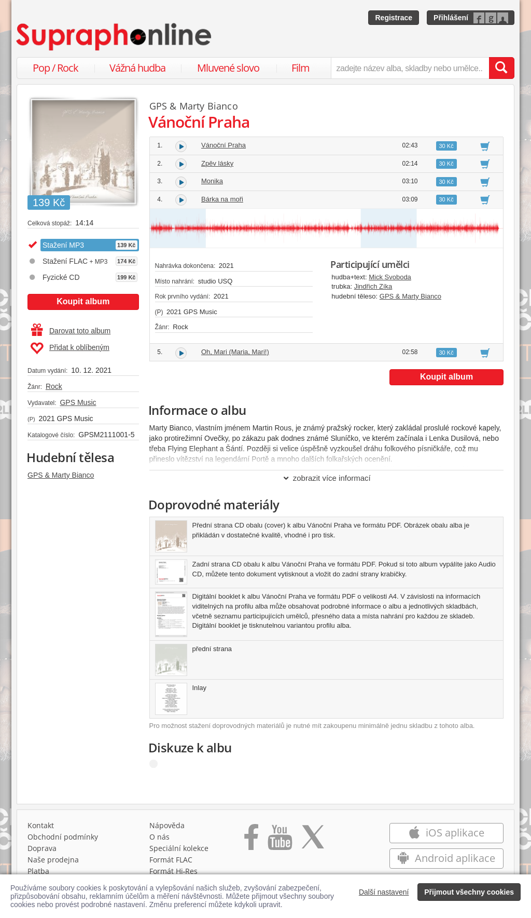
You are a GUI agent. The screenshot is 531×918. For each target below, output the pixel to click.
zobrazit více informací (326, 478)
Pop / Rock (55, 68)
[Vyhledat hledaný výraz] (501, 68)
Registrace (393, 18)
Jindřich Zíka (373, 286)
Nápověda (167, 825)
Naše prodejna (53, 860)
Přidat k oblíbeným (69, 348)
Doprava (42, 848)
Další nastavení (384, 892)
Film (300, 68)
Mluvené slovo (228, 68)
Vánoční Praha (223, 145)
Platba (38, 871)
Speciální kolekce (178, 848)
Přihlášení (451, 18)
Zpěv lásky (217, 163)
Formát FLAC (170, 860)
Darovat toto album (70, 331)
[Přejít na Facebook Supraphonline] (251, 841)
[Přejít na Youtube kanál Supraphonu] (279, 841)
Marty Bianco (208, 106)
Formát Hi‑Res (173, 871)
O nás (159, 837)
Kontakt (40, 825)
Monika (212, 181)
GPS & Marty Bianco (60, 475)
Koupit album (83, 301)
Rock (54, 386)
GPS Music (78, 402)
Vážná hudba (137, 68)
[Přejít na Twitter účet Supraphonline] (313, 841)
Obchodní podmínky (62, 837)
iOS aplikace (446, 833)
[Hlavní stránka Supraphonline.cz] (114, 37)
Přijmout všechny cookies (469, 892)
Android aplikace (446, 858)
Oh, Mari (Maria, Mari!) (235, 352)
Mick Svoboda (390, 277)
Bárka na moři (222, 199)
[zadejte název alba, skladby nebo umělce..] (410, 68)
